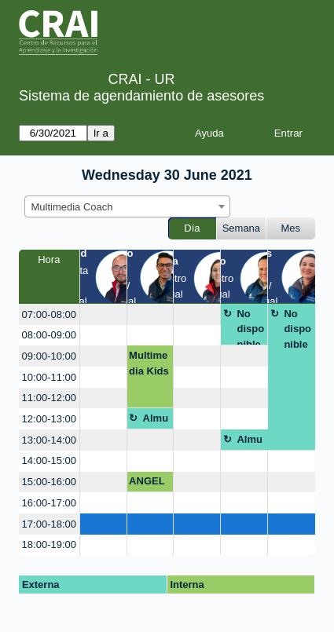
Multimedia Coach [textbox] (72, 207)
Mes (291, 228)
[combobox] (127, 206)
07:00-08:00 (49, 314)
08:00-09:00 (49, 335)
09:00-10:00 (49, 356)
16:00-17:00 (49, 503)
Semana (241, 228)
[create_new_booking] (103, 314)
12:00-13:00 (49, 419)
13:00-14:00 (49, 440)
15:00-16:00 (49, 482)
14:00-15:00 (49, 460)
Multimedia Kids (149, 363)
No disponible (250, 327)
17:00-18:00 (49, 524)
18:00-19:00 (49, 544)
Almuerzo (156, 420)
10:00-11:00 (49, 377)
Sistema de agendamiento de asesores (141, 96)
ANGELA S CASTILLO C (147, 483)
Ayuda (209, 133)
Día (192, 228)
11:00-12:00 (49, 398)
